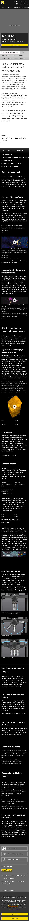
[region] (14, 906)
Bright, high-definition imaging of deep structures (14, 157)
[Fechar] (27, 894)
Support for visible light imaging (9, 166)
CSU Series (21, 881)
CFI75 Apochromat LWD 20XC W (16, 255)
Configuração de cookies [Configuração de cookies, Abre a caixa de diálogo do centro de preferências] (14, 909)
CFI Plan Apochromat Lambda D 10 (14, 232)
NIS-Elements (15, 388)
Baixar (7, 870)
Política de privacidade (13, 905)
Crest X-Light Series (7, 884)
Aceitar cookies (14, 918)
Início (2, 7)
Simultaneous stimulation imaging (10, 163)
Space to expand (5, 160)
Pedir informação (14, 45)
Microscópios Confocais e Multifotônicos (13, 876)
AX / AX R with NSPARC (7, 879)
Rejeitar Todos (14, 914)
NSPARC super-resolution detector (11, 95)
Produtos (9, 7)
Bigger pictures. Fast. (6, 154)
